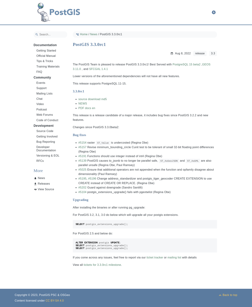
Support (41, 88)
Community (42, 77)
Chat (39, 98)
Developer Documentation (46, 149)
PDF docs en (86, 108)
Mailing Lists (44, 93)
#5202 (82, 187)
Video (40, 104)
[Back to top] (227, 294)
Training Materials (48, 66)
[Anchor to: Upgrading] (92, 200)
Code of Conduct (47, 120)
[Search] (50, 34)
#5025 (82, 169)
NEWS (82, 103)
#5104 (82, 192)
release (200, 53)
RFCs (40, 160)
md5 (104, 99)
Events (40, 82)
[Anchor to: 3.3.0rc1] (88, 91)
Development (44, 125)
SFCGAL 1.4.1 (98, 69)
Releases (44, 183)
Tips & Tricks (44, 61)
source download (89, 99)
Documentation (45, 45)
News (41, 178)
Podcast (41, 109)
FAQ (39, 71)
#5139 (82, 160)
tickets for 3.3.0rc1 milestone (102, 264)
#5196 (92, 178)
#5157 (82, 147)
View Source (46, 189)
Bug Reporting (45, 141)
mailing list (174, 257)
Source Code (44, 131)
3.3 (213, 53)
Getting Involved (47, 136)
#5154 (82, 142)
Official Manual (46, 55)
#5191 (82, 156)
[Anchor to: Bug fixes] (90, 135)
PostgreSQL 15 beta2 (187, 64)
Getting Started (46, 50)
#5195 (82, 178)
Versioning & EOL (47, 155)
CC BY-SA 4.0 (55, 300)
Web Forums (44, 114)
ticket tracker (154, 257)
